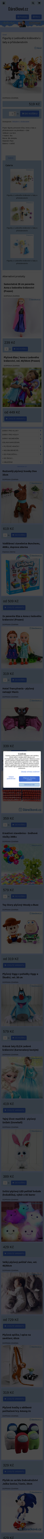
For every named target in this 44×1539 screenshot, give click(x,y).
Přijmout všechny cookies (29, 779)
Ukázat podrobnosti (11, 778)
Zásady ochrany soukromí (30, 772)
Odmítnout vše (29, 785)
